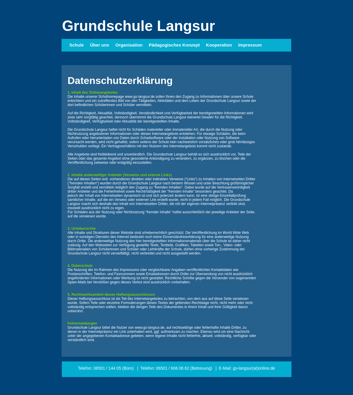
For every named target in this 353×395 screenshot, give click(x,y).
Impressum (250, 44)
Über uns (99, 44)
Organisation (129, 44)
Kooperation (219, 44)
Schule (76, 44)
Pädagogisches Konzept (174, 44)
